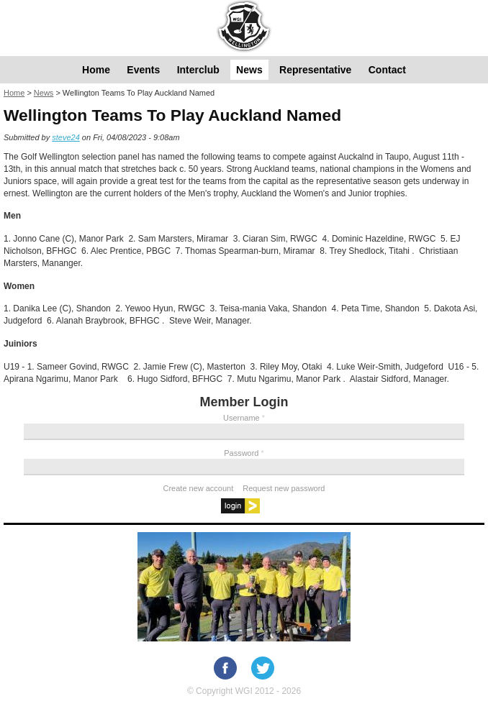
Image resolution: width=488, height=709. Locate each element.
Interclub (198, 70)
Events (143, 70)
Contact (387, 70)
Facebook (225, 668)
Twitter (262, 668)
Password (244, 453)
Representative (315, 70)
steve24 (66, 137)
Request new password (284, 488)
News (249, 70)
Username (244, 417)
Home (96, 70)
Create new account (198, 488)
